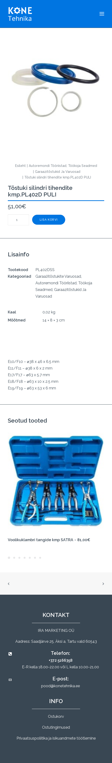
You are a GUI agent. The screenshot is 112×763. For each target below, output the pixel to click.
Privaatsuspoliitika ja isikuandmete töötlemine (56, 738)
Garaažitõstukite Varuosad (58, 276)
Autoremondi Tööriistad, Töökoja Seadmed (63, 166)
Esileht (20, 166)
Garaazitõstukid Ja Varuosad (57, 172)
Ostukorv (56, 716)
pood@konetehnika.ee (60, 686)
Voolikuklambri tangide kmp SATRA (49, 540)
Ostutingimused (56, 727)
